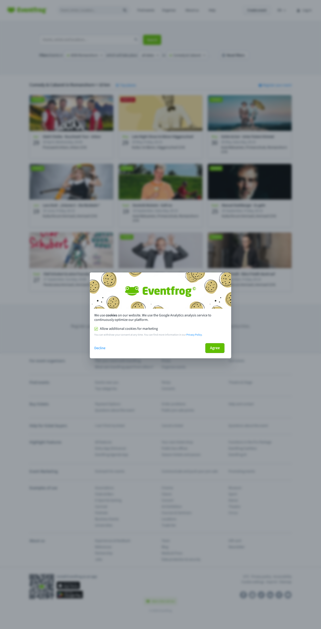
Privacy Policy (194, 335)
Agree (215, 348)
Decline (99, 348)
